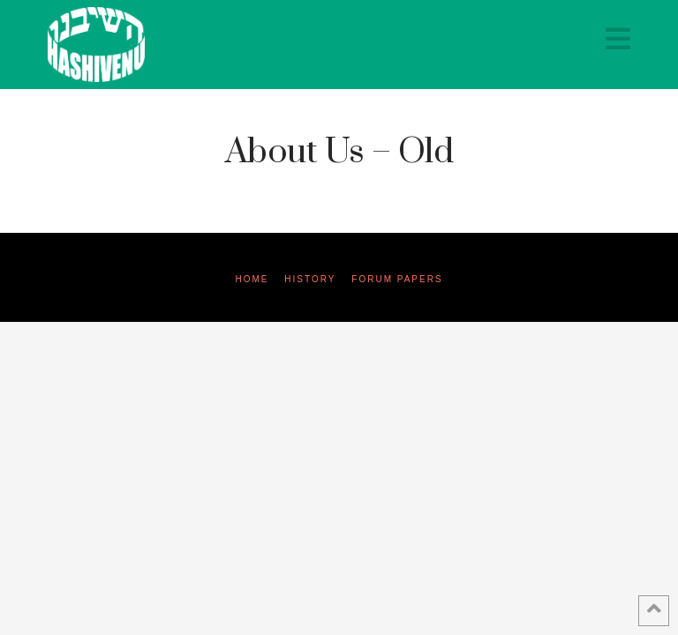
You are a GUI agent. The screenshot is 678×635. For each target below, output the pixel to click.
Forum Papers (396, 279)
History (309, 279)
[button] (618, 39)
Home (251, 279)
